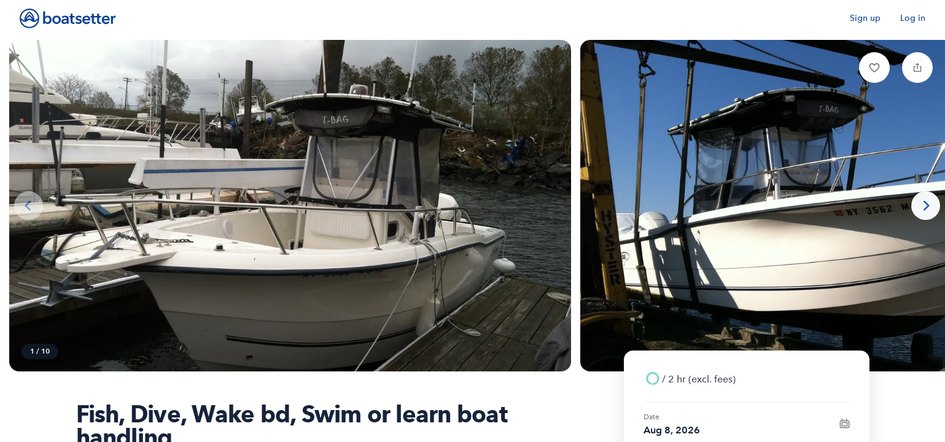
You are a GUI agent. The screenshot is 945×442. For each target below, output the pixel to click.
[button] (874, 67)
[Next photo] (925, 206)
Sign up (865, 18)
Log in (912, 18)
